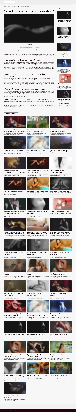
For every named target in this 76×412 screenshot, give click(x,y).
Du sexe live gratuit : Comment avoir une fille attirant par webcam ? (37, 233)
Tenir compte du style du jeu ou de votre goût (29, 46)
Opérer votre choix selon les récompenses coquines (29, 49)
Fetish (28, 1)
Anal (44, 1)
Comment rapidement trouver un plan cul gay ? (64, 37)
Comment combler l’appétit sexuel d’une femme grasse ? (14, 314)
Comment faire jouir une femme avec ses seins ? (13, 294)
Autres (68, 1)
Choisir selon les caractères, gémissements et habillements (29, 50)
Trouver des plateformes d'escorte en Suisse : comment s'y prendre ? (60, 192)
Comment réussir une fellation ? (13, 191)
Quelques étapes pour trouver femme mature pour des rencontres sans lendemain (59, 131)
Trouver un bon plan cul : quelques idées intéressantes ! (37, 171)
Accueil (5, 6)
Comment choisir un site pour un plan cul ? (64, 68)
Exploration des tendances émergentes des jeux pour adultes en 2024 (14, 131)
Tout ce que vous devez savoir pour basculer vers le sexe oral (36, 314)
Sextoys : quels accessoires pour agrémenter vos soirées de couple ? (14, 233)
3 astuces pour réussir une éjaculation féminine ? (58, 171)
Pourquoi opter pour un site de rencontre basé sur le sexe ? (36, 130)
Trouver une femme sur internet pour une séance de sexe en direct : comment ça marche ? (64, 101)
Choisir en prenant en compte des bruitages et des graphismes (29, 47)
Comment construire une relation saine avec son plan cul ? (14, 212)
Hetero (36, 1)
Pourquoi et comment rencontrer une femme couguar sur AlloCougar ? (60, 274)
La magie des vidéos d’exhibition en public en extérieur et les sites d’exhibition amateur (38, 192)
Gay (52, 1)
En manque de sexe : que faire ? (14, 150)
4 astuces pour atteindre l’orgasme (38, 375)
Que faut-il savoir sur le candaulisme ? (34, 294)
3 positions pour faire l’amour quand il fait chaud (36, 355)
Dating (60, 1)
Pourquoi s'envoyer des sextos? (64, 84)
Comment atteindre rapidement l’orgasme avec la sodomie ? (59, 151)
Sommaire (30, 44)
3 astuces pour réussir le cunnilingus (64, 52)
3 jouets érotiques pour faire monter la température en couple (14, 376)
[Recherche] (9, 2)
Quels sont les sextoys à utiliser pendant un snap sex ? (13, 355)
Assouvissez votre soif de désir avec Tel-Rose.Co (64, 21)
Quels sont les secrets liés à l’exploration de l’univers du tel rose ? (15, 172)
